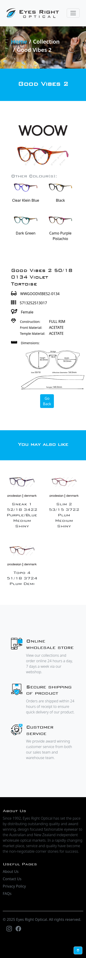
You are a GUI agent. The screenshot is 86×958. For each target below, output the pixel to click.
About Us (11, 871)
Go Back (47, 401)
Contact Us (12, 878)
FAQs (7, 893)
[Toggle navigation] (73, 13)
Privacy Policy (14, 886)
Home (19, 41)
